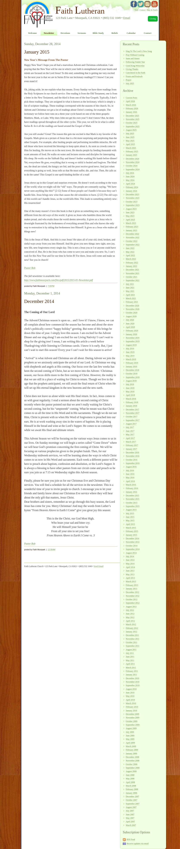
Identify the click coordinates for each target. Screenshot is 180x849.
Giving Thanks (132, 69)
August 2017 (131, 424)
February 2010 (132, 707)
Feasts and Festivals (134, 76)
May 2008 (130, 778)
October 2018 (131, 373)
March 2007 (131, 825)
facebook (134, 4)
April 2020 (130, 327)
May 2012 (130, 617)
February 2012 (132, 628)
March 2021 (131, 298)
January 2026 (131, 112)
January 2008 (131, 793)
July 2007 (130, 811)
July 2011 (130, 653)
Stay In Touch (152, 10)
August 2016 (131, 467)
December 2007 (132, 796)
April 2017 (130, 438)
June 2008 (130, 775)
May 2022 (130, 252)
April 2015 (130, 524)
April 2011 (130, 664)
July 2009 (130, 732)
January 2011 (131, 674)
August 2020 (131, 316)
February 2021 (132, 302)
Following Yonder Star (135, 62)
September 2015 (133, 506)
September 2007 (133, 803)
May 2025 (130, 141)
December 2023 (132, 194)
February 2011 (132, 671)
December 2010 (132, 678)
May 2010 (130, 696)
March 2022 (131, 259)
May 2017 (130, 434)
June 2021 (130, 287)
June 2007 (130, 814)
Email (126, 18)
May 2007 (130, 818)
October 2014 (131, 545)
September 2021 (133, 280)
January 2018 (131, 406)
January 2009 (131, 753)
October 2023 (131, 201)
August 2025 (131, 130)
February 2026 (132, 108)
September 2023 (133, 205)
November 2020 (132, 309)
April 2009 (130, 743)
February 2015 (132, 531)
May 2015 (130, 520)
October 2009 (131, 721)
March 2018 (131, 399)
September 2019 (133, 341)
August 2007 (131, 807)
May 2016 (130, 477)
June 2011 (130, 656)
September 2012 (133, 603)
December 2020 (132, 305)
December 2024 (132, 158)
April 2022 (130, 255)
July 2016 (130, 470)
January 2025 (131, 155)
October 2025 (131, 123)
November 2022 (132, 237)
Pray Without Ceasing (135, 55)
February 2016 (132, 488)
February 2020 (132, 330)
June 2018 (130, 388)
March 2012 (131, 624)
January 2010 (131, 710)
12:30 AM (51, 550)
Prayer (128, 80)
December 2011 (132, 635)
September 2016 (133, 463)
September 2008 (133, 768)
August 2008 (131, 771)
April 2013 (130, 578)
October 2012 (131, 599)
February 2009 (132, 750)
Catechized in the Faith (135, 73)
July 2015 (130, 513)
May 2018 (130, 391)
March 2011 (131, 667)
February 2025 (132, 151)
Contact (143, 10)
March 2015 (131, 527)
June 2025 (130, 137)
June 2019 (130, 352)
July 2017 (130, 427)
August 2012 (131, 606)
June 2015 (130, 517)
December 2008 (132, 757)
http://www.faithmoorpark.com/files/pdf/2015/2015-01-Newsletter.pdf (58, 280)
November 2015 (132, 499)
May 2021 (130, 291)
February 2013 (132, 585)
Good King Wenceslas (135, 65)
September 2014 (133, 549)
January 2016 (131, 492)
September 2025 (133, 126)
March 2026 (131, 105)
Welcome (32, 33)
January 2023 (131, 230)
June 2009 (130, 735)
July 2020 (130, 320)
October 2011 (131, 642)
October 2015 (131, 502)
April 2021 (130, 295)
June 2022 (130, 248)
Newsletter (49, 33)
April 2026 (130, 101)
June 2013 (130, 570)
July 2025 (130, 83)
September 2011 (133, 646)
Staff (136, 10)
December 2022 (132, 234)
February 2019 (132, 363)
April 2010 (130, 700)
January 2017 (131, 449)
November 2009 (132, 717)
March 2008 (131, 786)
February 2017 (132, 445)
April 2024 (130, 183)
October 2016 (131, 459)
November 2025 (132, 119)
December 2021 (132, 269)
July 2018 (130, 384)
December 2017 (132, 409)
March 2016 (131, 485)
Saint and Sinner (133, 58)
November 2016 (132, 456)
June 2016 (130, 474)
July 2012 (130, 610)
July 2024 (130, 173)
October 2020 (131, 312)
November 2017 (132, 413)
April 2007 (130, 821)
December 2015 (132, 495)
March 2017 (131, 442)
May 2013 (130, 574)
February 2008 (132, 789)
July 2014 (130, 556)
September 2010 (133, 685)
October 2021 (131, 277)
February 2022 (132, 262)
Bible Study (98, 33)
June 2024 (130, 176)
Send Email (98, 566)
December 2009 (132, 714)
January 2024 (131, 191)
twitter (140, 4)
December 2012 (132, 592)
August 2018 (131, 381)
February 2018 (132, 402)
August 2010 (131, 689)
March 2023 (131, 223)
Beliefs (114, 33)
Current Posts (131, 98)
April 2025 (130, 144)
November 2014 (132, 542)
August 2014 (131, 553)
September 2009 (133, 725)
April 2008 (130, 782)
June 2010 (130, 692)
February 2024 (132, 187)
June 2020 (130, 323)
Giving (153, 18)
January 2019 (131, 366)
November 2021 (132, 273)
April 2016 (130, 481)
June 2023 (130, 212)
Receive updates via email (138, 843)
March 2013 (131, 581)
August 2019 (131, 345)
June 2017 (130, 431)
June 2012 (130, 613)
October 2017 (131, 416)
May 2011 (130, 660)
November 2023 (132, 198)
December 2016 (132, 452)
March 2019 (131, 359)
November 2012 (132, 596)
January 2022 (131, 266)
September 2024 (133, 169)
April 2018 (130, 395)
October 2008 (131, 764)
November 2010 (132, 682)
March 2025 (131, 148)
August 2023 (131, 209)
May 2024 (130, 180)
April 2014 (130, 567)
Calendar (131, 33)
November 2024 (132, 162)
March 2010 (131, 703)
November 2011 (132, 639)
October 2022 (131, 241)
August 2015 (131, 510)
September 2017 (133, 420)
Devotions (65, 33)
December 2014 (132, 538)
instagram (147, 4)
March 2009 (131, 746)
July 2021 (130, 284)
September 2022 (133, 244)
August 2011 (131, 649)
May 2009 (130, 739)
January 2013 (131, 588)
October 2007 (131, 800)
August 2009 (131, 728)
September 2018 (133, 377)
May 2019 (130, 356)
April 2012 (130, 621)
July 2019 (130, 348)
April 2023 (130, 219)
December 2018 (132, 370)
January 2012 (131, 631)
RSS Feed (131, 839)
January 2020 (131, 334)
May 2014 (130, 563)
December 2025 (132, 115)
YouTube (154, 4)
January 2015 (131, 535)
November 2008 (132, 760)
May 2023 (130, 216)
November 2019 (132, 338)
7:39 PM (51, 286)
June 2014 (130, 560)
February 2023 (132, 226)
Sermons (82, 33)
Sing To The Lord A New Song (139, 51)
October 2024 (131, 166)
